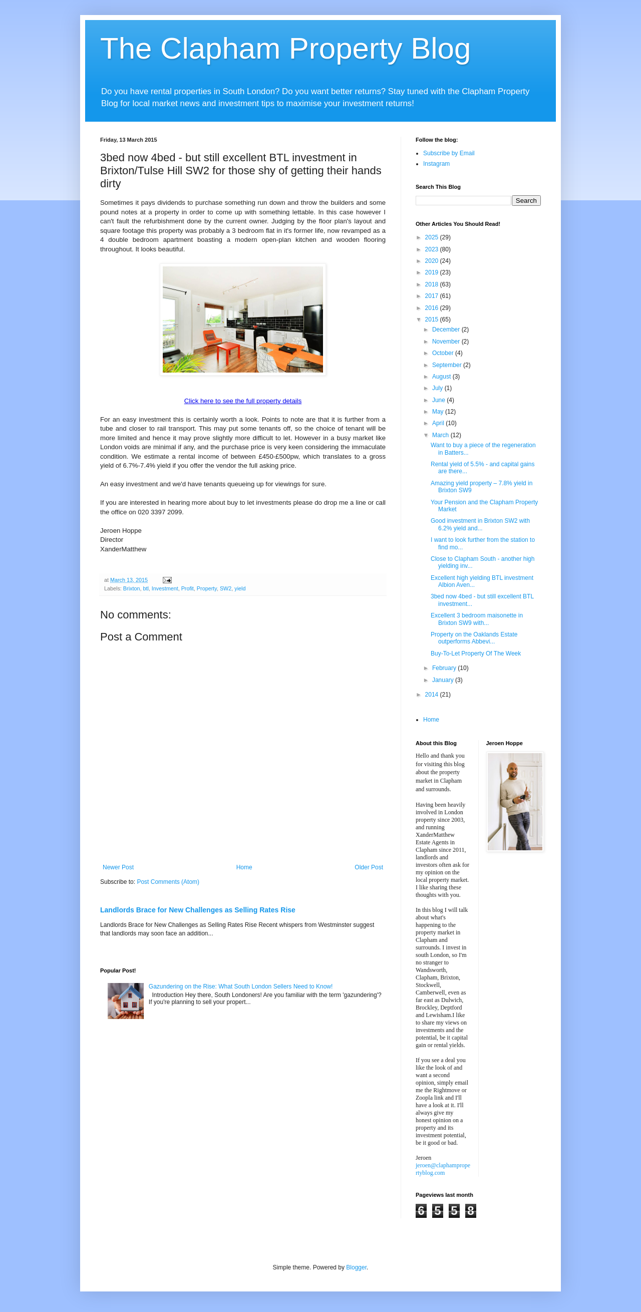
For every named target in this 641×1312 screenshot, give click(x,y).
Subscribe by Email (449, 153)
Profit (187, 588)
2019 (432, 272)
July (438, 388)
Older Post (369, 867)
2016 (432, 307)
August (442, 376)
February (445, 668)
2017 (432, 295)
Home (244, 867)
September (447, 365)
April (439, 423)
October (443, 353)
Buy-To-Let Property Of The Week (476, 653)
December (447, 329)
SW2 (225, 588)
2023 (432, 249)
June (439, 400)
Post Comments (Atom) (168, 881)
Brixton (131, 588)
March (441, 435)
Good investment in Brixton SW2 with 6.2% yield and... (480, 524)
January (443, 680)
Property (207, 588)
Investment (165, 588)
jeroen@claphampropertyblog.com (443, 1169)
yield (239, 588)
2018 (432, 284)
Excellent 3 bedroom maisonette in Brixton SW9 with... (477, 619)
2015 (432, 319)
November (447, 341)
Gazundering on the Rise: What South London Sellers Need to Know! (241, 986)
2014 (432, 694)
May (438, 411)
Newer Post (118, 867)
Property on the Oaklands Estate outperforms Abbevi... (474, 638)
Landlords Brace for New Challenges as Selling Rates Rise (197, 910)
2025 (432, 237)
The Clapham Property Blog (285, 48)
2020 (432, 260)
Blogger (356, 1267)
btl (145, 588)
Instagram (436, 163)
